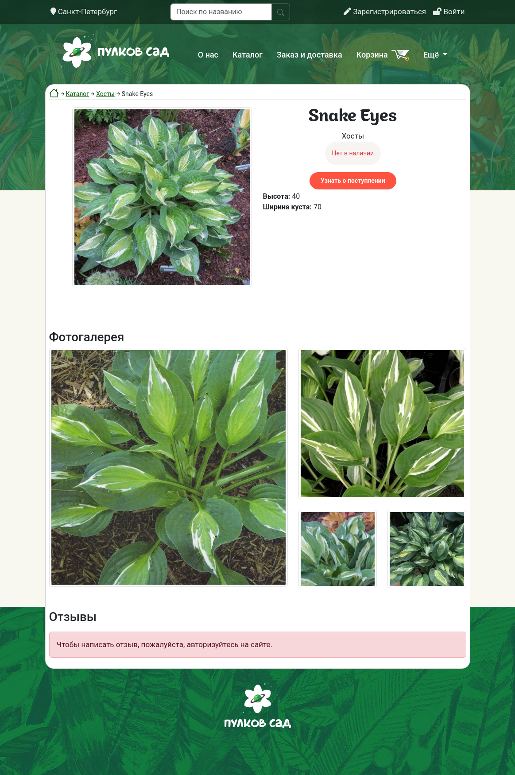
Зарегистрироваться (385, 11)
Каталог (247, 54)
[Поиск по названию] (221, 12)
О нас (208, 54)
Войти (449, 11)
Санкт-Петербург (83, 11)
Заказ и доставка (309, 54)
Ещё (432, 54)
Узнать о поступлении (353, 180)
